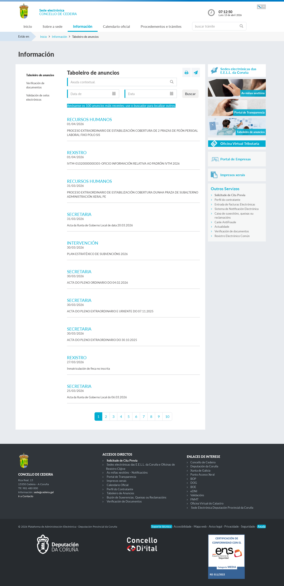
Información (82, 26)
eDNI (193, 491)
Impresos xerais (116, 480)
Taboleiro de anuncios (40, 75)
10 (167, 416)
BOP (193, 478)
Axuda (261, 526)
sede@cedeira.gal (44, 492)
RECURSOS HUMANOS (89, 119)
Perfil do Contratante (120, 489)
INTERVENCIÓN (82, 242)
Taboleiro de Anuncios (120, 493)
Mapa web (200, 526)
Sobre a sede (52, 26)
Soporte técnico (161, 526)
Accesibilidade (183, 526)
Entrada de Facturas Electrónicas (235, 204)
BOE (193, 487)
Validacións (197, 495)
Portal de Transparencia (121, 476)
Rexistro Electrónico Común (232, 236)
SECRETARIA (79, 214)
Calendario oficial (116, 26)
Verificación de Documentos (124, 501)
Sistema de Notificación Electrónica (236, 209)
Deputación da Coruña (204, 466)
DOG (193, 482)
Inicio (28, 26)
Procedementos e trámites (161, 26)
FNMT (194, 499)
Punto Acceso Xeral (202, 474)
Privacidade (231, 526)
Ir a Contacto (25, 496)
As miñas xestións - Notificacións (127, 472)
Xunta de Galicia (200, 470)
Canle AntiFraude (225, 222)
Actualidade (222, 226)
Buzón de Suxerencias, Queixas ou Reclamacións (136, 497)
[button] (261, 6)
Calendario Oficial (117, 485)
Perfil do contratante (227, 199)
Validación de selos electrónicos (37, 98)
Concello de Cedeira (202, 462)
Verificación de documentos (35, 85)
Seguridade (248, 526)
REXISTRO (77, 152)
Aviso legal (216, 526)
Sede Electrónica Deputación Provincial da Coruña (222, 507)
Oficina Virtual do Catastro (206, 503)
